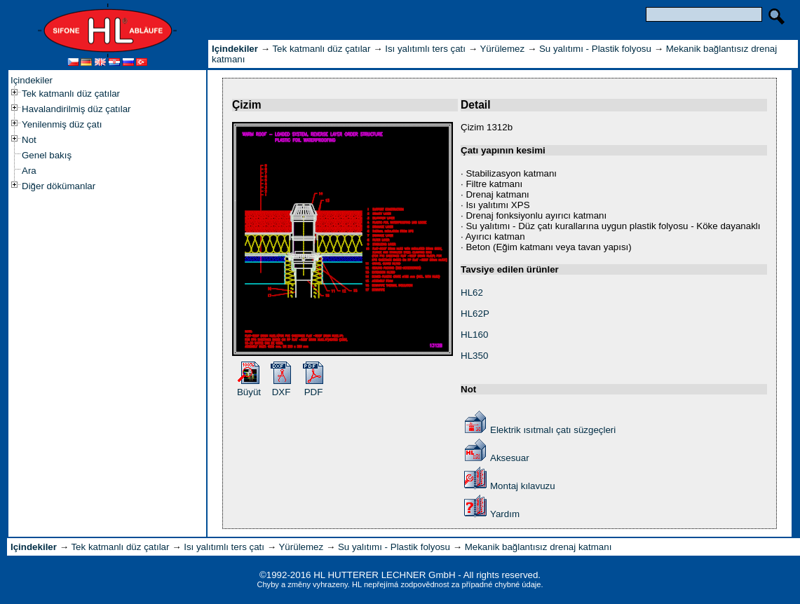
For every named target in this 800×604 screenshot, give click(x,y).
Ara (29, 170)
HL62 (472, 292)
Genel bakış (47, 155)
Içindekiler (32, 80)
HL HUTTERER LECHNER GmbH (384, 575)
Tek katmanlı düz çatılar (71, 93)
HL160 (474, 334)
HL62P (475, 313)
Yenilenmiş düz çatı (62, 124)
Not (29, 140)
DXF (281, 392)
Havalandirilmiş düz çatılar (76, 109)
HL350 (474, 355)
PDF (313, 392)
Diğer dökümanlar (58, 186)
